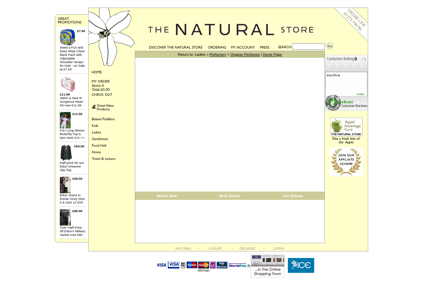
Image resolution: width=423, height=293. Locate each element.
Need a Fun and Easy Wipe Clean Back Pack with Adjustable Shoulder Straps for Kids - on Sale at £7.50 (72, 58)
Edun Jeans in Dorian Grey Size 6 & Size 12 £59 (72, 198)
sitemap (203, 270)
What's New (167, 196)
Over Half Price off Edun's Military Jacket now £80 (72, 231)
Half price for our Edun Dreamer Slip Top (72, 166)
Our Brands (293, 196)
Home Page (272, 54)
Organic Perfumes (245, 54)
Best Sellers (229, 196)
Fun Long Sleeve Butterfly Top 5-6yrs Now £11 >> (72, 133)
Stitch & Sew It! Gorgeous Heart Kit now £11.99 (71, 101)
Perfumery (218, 54)
